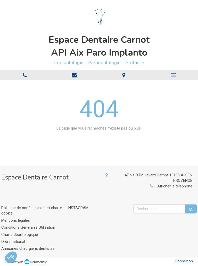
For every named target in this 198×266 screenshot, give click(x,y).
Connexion (184, 261)
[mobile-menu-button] (173, 75)
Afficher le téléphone (174, 186)
